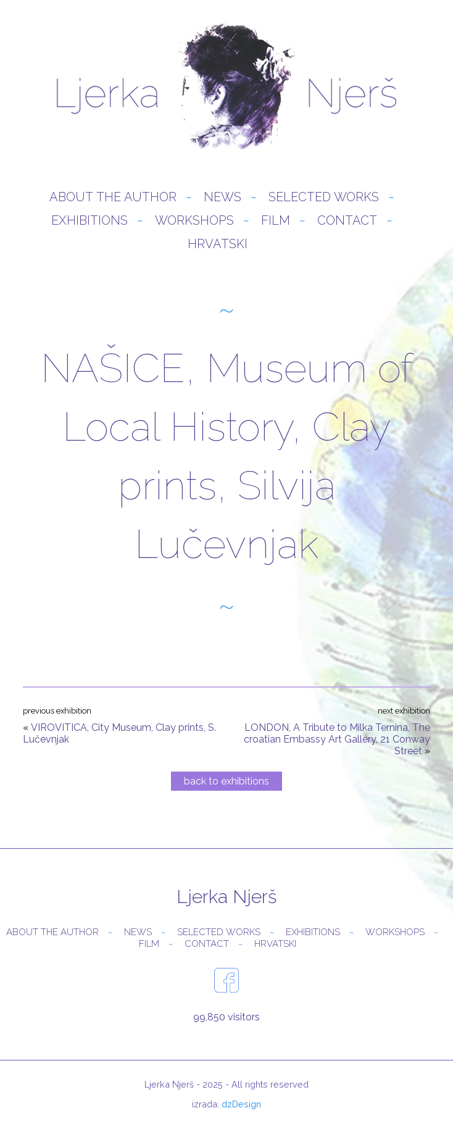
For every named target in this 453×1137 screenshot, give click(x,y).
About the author (113, 197)
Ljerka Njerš (226, 86)
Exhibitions (89, 220)
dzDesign (241, 1104)
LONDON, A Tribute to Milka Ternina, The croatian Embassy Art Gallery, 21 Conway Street (337, 739)
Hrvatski (217, 243)
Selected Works (323, 197)
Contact (347, 220)
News (222, 197)
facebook (226, 980)
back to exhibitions (226, 781)
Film (275, 220)
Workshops (194, 220)
